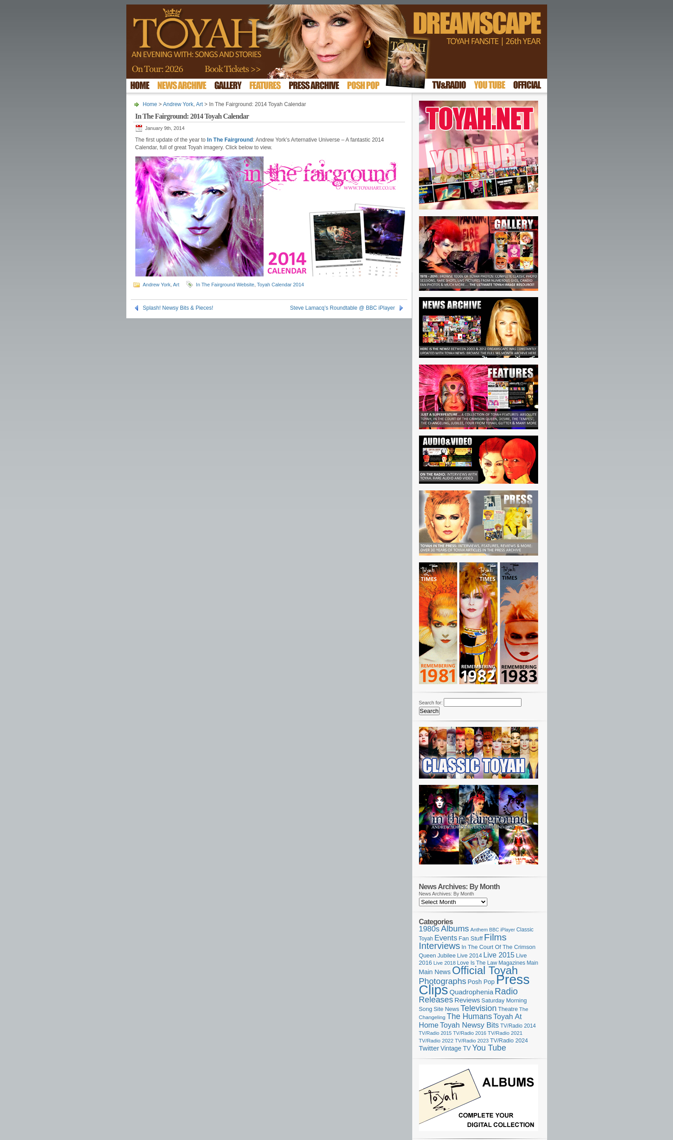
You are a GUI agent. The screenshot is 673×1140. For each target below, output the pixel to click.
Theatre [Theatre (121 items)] (508, 1009)
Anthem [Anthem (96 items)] (479, 929)
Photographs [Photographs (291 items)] (443, 981)
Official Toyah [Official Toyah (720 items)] (485, 970)
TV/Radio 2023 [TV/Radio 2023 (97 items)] (472, 1040)
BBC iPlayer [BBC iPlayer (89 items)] (502, 929)
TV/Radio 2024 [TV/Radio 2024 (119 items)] (509, 1041)
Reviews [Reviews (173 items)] (467, 1000)
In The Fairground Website (225, 284)
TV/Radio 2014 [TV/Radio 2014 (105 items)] (518, 1026)
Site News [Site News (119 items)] (446, 1009)
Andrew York (178, 104)
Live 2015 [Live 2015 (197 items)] (498, 955)
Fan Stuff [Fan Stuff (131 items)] (471, 938)
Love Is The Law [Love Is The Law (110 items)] (477, 963)
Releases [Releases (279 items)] (436, 999)
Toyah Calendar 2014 (280, 284)
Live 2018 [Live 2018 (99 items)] (444, 963)
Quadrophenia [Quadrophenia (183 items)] (472, 992)
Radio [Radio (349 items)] (506, 991)
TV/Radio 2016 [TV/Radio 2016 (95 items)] (469, 1033)
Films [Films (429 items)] (495, 937)
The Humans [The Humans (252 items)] (469, 1016)
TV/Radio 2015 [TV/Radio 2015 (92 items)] (435, 1033)
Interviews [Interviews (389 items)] (439, 945)
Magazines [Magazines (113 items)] (512, 963)
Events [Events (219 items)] (445, 938)
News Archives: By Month (446, 893)
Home (150, 104)
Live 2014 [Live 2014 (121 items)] (469, 955)
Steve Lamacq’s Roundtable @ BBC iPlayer (342, 308)
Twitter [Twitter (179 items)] (429, 1048)
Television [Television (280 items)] (478, 1008)
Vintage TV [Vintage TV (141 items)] (456, 1048)
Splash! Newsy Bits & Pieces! (178, 308)
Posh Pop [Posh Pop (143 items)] (481, 981)
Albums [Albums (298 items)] (455, 928)
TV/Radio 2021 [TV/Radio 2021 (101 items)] (505, 1033)
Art (199, 104)
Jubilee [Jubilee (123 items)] (446, 955)
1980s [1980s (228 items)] (429, 929)
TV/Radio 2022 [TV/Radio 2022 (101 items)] (436, 1040)
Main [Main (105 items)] (532, 963)
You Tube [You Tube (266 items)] (489, 1047)
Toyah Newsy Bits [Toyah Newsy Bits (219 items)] (469, 1025)
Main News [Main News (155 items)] (435, 971)
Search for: (431, 702)
